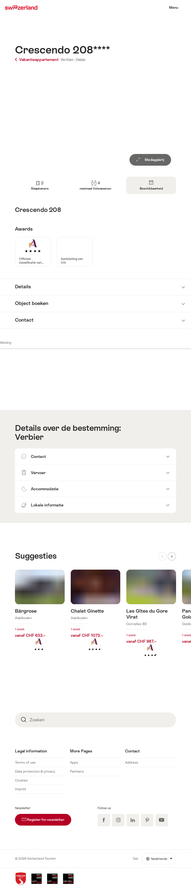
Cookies (21, 780)
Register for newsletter (46, 818)
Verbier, (68, 59)
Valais (80, 59)
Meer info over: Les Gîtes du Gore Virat (151, 621)
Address (131, 762)
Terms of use (25, 762)
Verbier (29, 437)
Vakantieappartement (37, 59)
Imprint (20, 789)
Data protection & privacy (35, 771)
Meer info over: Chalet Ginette (96, 618)
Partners (77, 771)
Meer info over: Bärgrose (40, 618)
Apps (74, 762)
